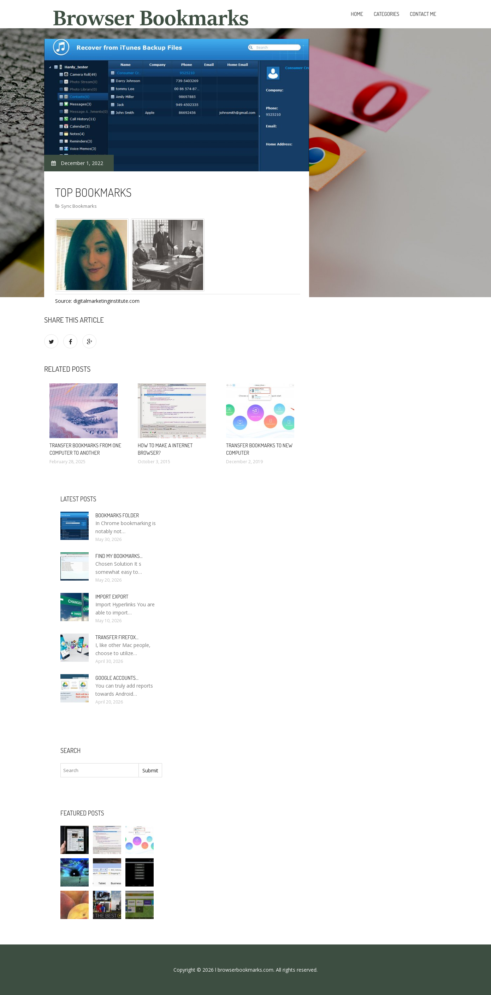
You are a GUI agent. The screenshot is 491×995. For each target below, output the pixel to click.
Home (357, 14)
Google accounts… (116, 678)
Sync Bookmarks (79, 206)
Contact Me (423, 14)
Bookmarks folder (117, 515)
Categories (386, 14)
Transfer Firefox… (116, 637)
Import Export (111, 596)
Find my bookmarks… (118, 556)
